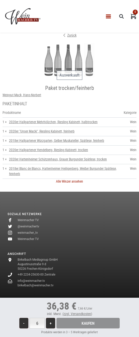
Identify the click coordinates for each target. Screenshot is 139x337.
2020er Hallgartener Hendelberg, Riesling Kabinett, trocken (48, 150)
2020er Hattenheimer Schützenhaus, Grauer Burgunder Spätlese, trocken (58, 159)
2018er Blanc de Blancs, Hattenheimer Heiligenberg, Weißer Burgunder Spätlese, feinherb (63, 171)
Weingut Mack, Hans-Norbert (22, 95)
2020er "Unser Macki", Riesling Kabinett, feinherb (42, 131)
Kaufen (88, 323)
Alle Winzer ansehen (69, 181)
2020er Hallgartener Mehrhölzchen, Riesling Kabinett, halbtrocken (53, 122)
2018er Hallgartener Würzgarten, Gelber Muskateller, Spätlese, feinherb (56, 140)
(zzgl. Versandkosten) (77, 314)
